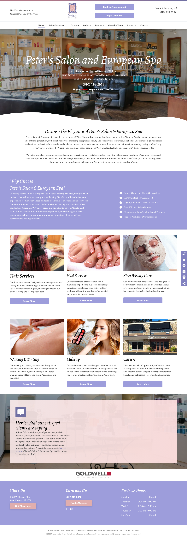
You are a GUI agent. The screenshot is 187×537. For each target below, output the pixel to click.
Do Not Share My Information (71, 530)
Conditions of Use (89, 530)
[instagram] (71, 509)
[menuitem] (41, 25)
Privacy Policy (53, 530)
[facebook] (66, 509)
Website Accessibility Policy (129, 530)
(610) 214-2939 (168, 12)
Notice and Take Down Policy (107, 530)
